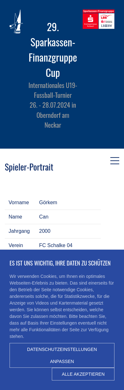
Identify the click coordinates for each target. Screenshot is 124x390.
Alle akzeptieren (83, 374)
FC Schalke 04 (55, 245)
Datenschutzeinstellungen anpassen (62, 355)
